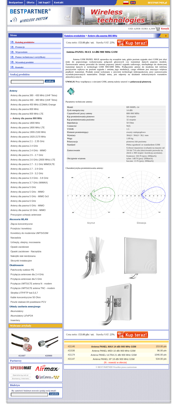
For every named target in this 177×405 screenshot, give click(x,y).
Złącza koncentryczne (22, 224)
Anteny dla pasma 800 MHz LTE (27, 113)
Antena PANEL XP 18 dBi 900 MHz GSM (113, 359)
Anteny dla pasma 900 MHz (102, 35)
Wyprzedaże (21, 52)
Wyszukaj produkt (24, 62)
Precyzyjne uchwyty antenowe (26, 214)
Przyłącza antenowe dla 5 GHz (26, 279)
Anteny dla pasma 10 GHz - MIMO (28, 210)
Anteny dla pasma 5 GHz (23, 187)
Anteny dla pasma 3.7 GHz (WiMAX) (29, 182)
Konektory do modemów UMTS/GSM (29, 233)
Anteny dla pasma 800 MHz (25, 109)
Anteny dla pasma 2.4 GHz (24, 146)
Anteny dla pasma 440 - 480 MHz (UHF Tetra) (34, 100)
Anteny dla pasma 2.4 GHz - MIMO (28, 150)
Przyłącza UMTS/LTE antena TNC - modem (33, 288)
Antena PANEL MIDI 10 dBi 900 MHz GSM (113, 350)
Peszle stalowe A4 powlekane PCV (28, 302)
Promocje (20, 47)
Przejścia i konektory (21, 228)
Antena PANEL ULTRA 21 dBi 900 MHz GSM (114, 355)
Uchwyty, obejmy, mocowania (25, 242)
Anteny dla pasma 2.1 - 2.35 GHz (28, 141)
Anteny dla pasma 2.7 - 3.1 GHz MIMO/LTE (33, 164)
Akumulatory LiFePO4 (22, 315)
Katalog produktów (25, 42)
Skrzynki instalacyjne (21, 260)
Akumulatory (17, 311)
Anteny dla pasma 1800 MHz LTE (28, 127)
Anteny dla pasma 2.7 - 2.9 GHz (27, 169)
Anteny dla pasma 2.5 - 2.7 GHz (27, 155)
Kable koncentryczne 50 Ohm (26, 297)
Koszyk (162, 28)
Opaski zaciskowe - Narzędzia (26, 251)
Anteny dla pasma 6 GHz (23, 201)
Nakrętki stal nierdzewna (23, 256)
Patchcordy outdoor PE (22, 270)
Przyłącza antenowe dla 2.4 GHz (27, 274)
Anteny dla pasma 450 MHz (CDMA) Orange (33, 104)
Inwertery (15, 320)
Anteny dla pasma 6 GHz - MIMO (27, 205)
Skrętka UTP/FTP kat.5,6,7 (24, 292)
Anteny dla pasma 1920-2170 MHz (28, 136)
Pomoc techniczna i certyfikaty (30, 57)
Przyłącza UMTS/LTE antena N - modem (31, 283)
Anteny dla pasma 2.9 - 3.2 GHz (27, 173)
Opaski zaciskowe (20, 247)
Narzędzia (16, 237)
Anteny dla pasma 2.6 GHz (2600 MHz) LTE (33, 159)
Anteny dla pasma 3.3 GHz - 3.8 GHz (30, 178)
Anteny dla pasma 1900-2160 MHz (28, 132)
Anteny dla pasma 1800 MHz (25, 123)
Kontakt (19, 67)
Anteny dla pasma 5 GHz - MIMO (27, 192)
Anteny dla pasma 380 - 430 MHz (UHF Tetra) (34, 95)
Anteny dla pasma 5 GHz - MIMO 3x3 (30, 196)
